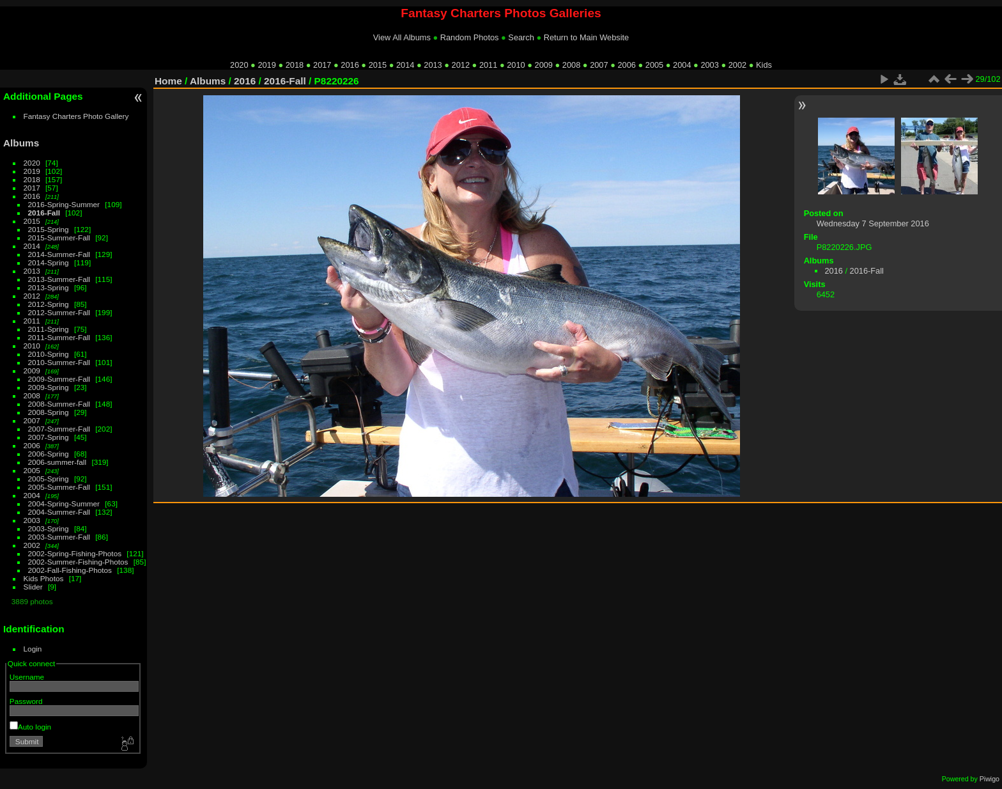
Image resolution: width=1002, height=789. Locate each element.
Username (27, 677)
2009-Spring (48, 387)
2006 (626, 65)
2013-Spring (48, 287)
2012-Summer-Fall (59, 312)
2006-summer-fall (57, 462)
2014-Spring (48, 262)
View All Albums (402, 37)
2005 (654, 65)
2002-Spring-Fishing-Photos (75, 553)
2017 (322, 65)
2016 (349, 65)
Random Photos (469, 37)
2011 (488, 65)
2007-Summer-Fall (59, 429)
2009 (544, 65)
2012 (461, 65)
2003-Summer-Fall (59, 537)
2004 (682, 65)
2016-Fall (44, 212)
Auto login (30, 727)
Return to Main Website (586, 37)
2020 (239, 65)
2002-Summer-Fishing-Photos (78, 562)
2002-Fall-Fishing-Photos (70, 570)
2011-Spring (48, 329)
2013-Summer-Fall (59, 279)
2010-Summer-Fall (59, 362)
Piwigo (989, 779)
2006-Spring (48, 453)
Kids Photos (44, 578)
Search (521, 37)
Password (26, 701)
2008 (571, 65)
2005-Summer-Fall (59, 487)
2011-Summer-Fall (59, 337)
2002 (737, 65)
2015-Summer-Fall (59, 237)
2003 (709, 65)
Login (33, 648)
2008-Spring (48, 412)
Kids (764, 65)
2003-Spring (48, 528)
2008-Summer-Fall (59, 404)
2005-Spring (48, 478)
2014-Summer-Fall (59, 254)
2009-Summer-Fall (59, 379)
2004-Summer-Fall (59, 512)
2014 (405, 65)
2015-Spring (48, 229)
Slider (33, 586)
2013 (433, 65)
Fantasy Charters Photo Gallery (76, 116)
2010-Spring (48, 354)
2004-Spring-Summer (64, 503)
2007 (599, 65)
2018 (295, 65)
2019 (266, 65)
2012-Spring (48, 304)
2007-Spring (48, 437)
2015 (378, 65)
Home (168, 80)
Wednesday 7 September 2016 (873, 223)
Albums (21, 142)
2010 (516, 65)
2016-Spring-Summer (64, 204)
